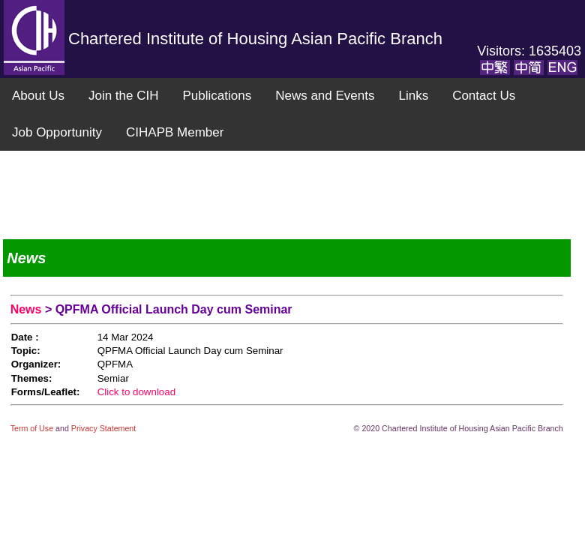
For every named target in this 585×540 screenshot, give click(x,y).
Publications (216, 95)
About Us (38, 95)
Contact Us (483, 95)
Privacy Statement (103, 428)
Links (413, 95)
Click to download (137, 392)
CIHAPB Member (175, 132)
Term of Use (33, 428)
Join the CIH (123, 95)
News (27, 309)
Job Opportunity (57, 132)
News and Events (324, 95)
